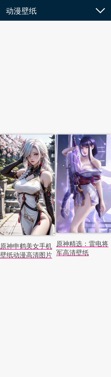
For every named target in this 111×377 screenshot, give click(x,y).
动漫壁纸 (21, 11)
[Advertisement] (55, 79)
